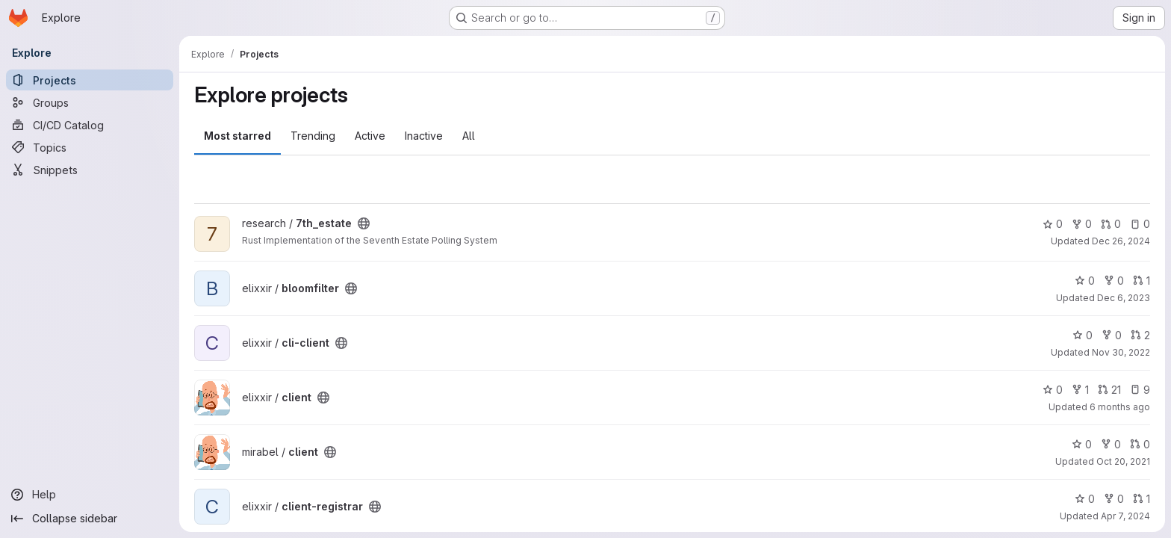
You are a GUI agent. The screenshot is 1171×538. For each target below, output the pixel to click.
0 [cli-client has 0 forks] (1112, 335)
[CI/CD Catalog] (89, 124)
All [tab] (468, 135)
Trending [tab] (313, 135)
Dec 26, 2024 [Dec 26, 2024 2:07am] (1121, 241)
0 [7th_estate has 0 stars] (1053, 223)
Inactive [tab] (424, 135)
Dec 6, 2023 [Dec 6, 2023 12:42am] (1123, 297)
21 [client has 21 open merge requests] (1109, 389)
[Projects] (89, 79)
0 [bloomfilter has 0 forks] (1114, 280)
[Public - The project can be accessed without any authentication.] (364, 223)
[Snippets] (89, 169)
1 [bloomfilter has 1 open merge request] (1141, 280)
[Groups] (89, 102)
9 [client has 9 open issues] (1140, 389)
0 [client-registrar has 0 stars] (1085, 498)
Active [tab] (370, 135)
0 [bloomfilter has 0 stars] (1085, 280)
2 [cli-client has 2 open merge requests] (1140, 335)
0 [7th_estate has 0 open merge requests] (1111, 223)
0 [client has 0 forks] (1111, 444)
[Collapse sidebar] (89, 518)
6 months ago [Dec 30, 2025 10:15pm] (1120, 406)
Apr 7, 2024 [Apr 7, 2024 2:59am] (1125, 516)
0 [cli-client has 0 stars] (1082, 335)
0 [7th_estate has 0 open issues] (1140, 223)
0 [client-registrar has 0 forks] (1114, 498)
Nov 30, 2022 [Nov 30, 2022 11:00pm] (1121, 352)
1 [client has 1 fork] (1080, 389)
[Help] (89, 494)
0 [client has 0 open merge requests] (1140, 444)
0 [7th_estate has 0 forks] (1082, 223)
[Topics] (89, 147)
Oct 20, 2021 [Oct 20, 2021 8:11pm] (1123, 461)
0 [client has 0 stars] (1053, 389)
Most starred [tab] (237, 135)
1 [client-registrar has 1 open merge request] (1141, 498)
